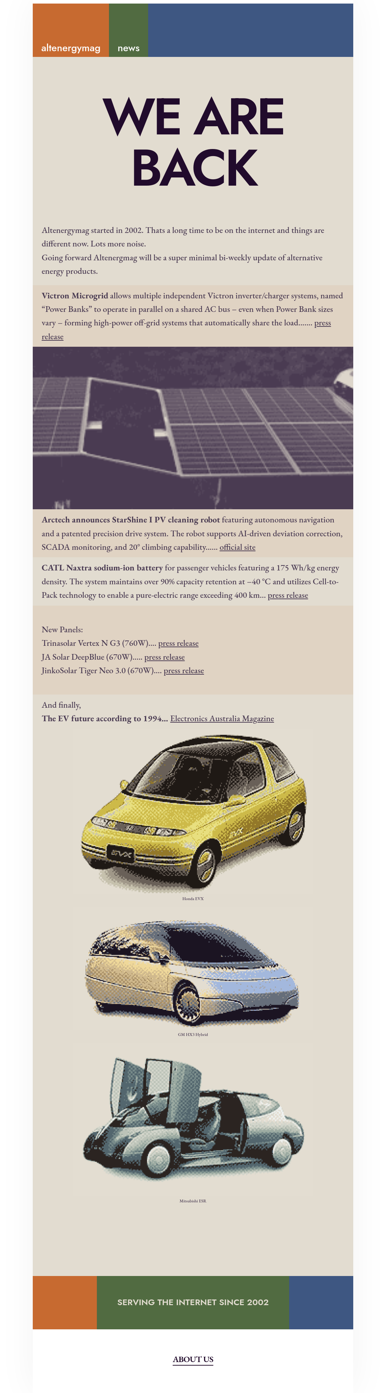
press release (288, 594)
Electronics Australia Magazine (222, 718)
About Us (193, 1359)
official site (238, 546)
